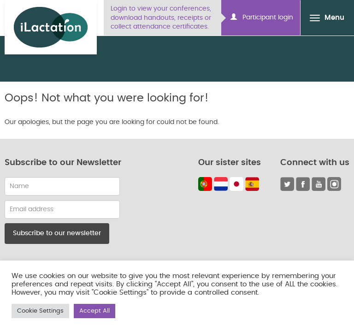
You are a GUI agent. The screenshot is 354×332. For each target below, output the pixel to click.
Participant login (261, 17)
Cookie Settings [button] (40, 311)
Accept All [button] (94, 311)
